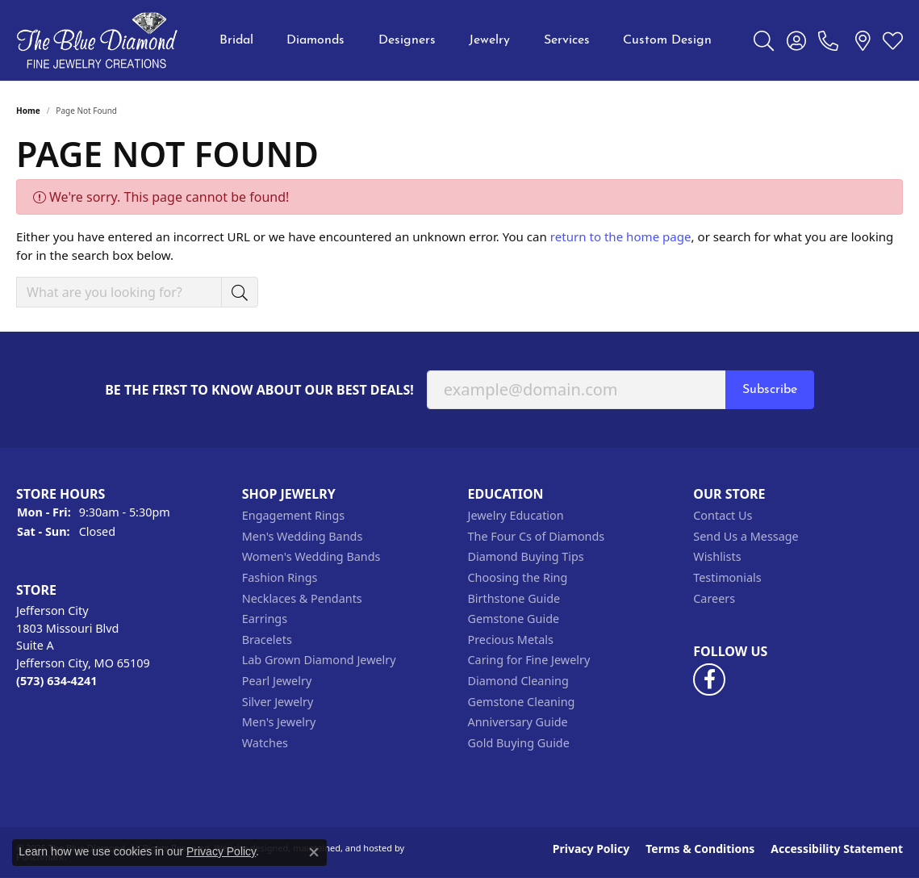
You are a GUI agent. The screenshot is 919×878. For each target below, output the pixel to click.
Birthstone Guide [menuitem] (514, 599)
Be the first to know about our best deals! (259, 390)
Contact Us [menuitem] (722, 515)
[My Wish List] (893, 40)
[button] (121, 494)
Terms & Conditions (699, 849)
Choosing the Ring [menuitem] (518, 578)
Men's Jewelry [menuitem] (279, 722)
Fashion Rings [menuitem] (280, 578)
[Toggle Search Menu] (764, 40)
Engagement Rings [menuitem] (293, 515)
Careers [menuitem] (714, 599)
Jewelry (489, 40)
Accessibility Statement (837, 849)
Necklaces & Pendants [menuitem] (302, 599)
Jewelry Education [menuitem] (516, 515)
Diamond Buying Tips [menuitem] (526, 557)
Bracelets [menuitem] (267, 640)
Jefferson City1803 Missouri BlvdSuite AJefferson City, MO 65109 (83, 645)
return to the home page (620, 236)
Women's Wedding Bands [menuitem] (311, 557)
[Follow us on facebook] (709, 679)
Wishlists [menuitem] (717, 557)
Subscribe (769, 389)
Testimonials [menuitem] (727, 578)
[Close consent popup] (314, 852)
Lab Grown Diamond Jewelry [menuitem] (319, 660)
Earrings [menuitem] (264, 619)
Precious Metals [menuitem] (510, 640)
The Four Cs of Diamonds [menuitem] (536, 536)
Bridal (236, 40)
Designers (407, 40)
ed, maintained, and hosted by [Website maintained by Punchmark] (341, 847)
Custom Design (667, 40)
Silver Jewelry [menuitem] (278, 702)
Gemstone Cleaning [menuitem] (521, 702)
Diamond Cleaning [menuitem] (518, 681)
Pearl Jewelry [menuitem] (276, 681)
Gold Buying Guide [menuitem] (519, 743)
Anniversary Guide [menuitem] (518, 722)
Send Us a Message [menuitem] (745, 536)
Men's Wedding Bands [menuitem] (302, 536)
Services (567, 40)
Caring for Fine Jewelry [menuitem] (529, 660)
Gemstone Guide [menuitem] (514, 619)
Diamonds (315, 40)
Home (28, 110)
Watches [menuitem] (265, 743)
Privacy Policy (591, 849)
